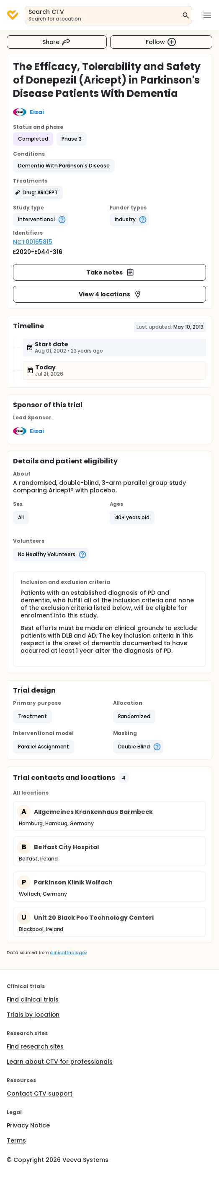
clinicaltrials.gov (68, 952)
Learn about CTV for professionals (60, 1061)
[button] (64, 166)
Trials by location (33, 1014)
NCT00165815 (32, 242)
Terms (16, 1140)
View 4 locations (110, 294)
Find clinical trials (33, 999)
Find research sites (35, 1046)
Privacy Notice (28, 1125)
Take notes (110, 272)
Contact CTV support (39, 1093)
